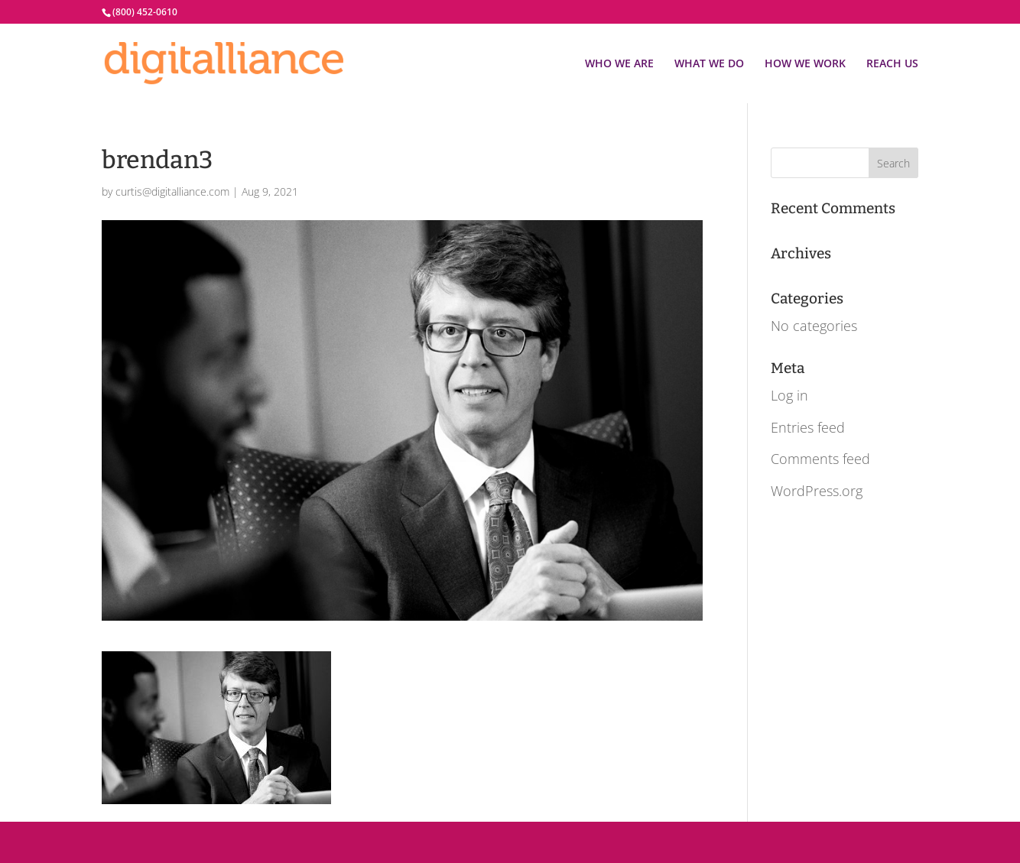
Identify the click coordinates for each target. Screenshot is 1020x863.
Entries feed (808, 427)
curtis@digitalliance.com (172, 191)
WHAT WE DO (709, 64)
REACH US (892, 64)
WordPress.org (816, 491)
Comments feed (820, 458)
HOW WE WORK (805, 64)
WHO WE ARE (619, 64)
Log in (789, 395)
